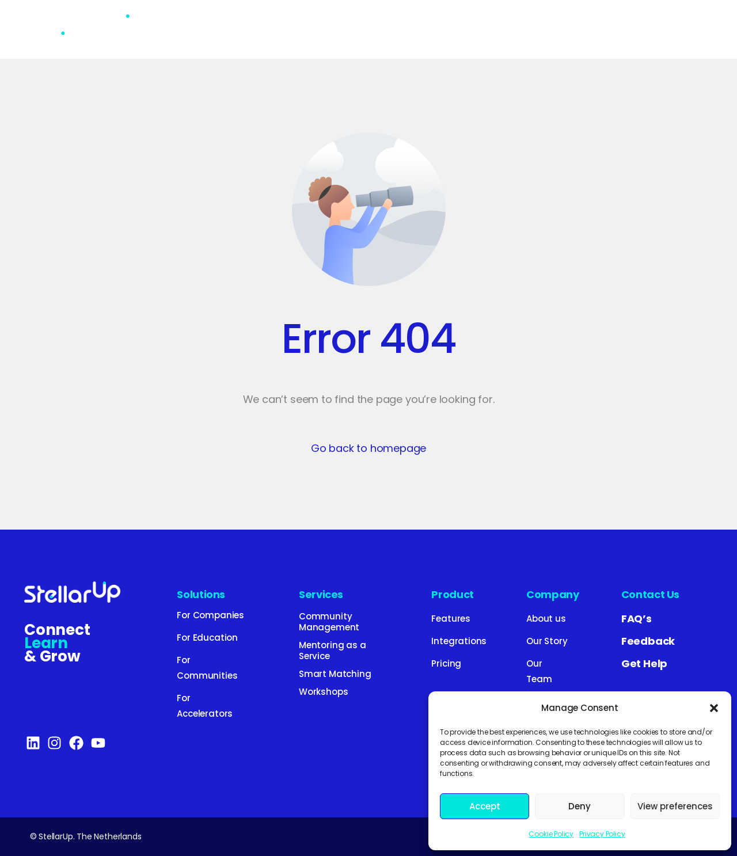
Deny (579, 806)
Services (321, 594)
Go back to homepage (369, 448)
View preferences (675, 806)
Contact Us (650, 594)
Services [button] (312, 29)
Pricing (451, 29)
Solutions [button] (233, 29)
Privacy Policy (602, 834)
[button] (714, 708)
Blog (506, 29)
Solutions (201, 594)
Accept (484, 806)
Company (552, 594)
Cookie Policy (551, 834)
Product (385, 29)
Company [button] (574, 29)
